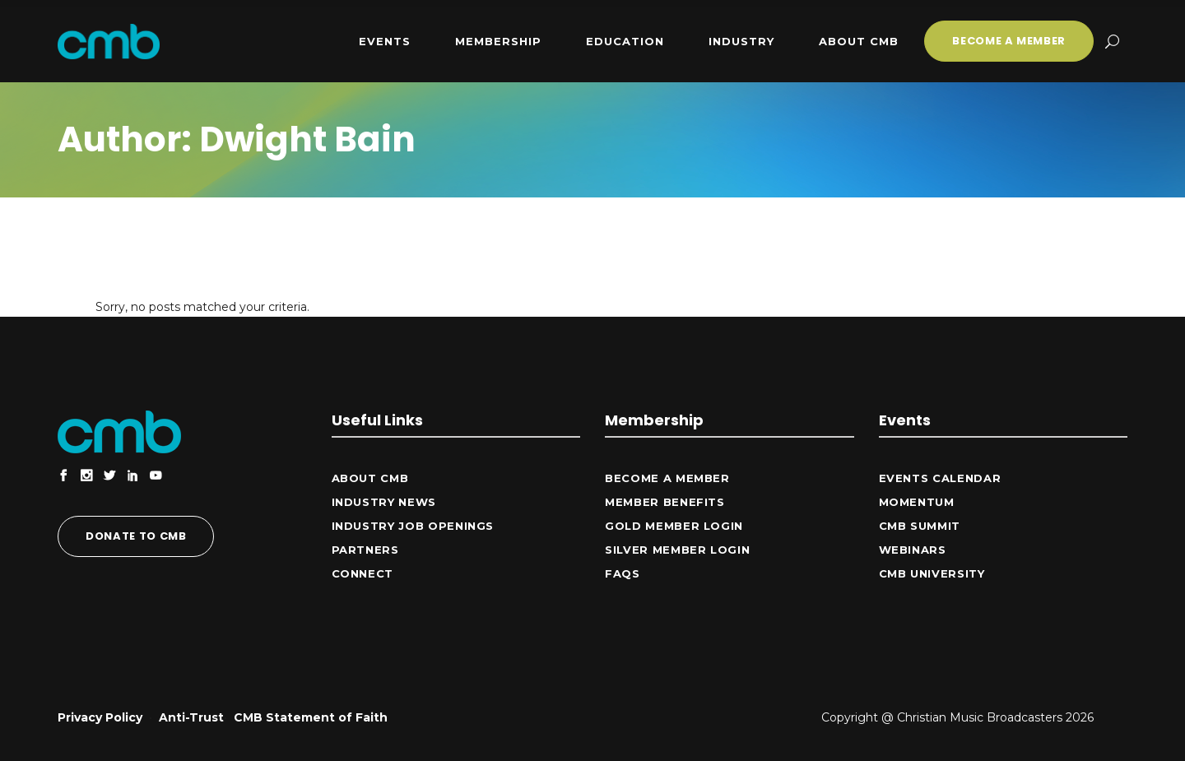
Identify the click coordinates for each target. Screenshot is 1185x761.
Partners (365, 549)
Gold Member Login (674, 525)
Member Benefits (665, 501)
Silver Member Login (677, 549)
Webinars (912, 549)
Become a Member (667, 478)
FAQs (622, 573)
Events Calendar (940, 478)
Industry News (384, 501)
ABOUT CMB (370, 478)
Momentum (917, 501)
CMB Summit (920, 525)
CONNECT (363, 573)
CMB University (932, 573)
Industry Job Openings (413, 525)
